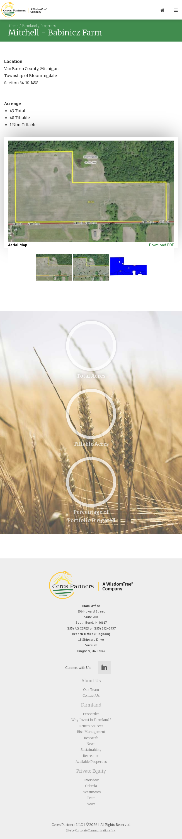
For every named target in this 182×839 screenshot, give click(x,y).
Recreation (91, 756)
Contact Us (91, 695)
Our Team (91, 690)
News (91, 744)
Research (91, 738)
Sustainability (91, 750)
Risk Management (91, 732)
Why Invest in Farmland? (91, 720)
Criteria (91, 786)
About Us (91, 680)
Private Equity (91, 771)
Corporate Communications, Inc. (95, 830)
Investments (91, 792)
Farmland (29, 26)
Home (13, 26)
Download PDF (161, 244)
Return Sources (91, 726)
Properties (48, 26)
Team (91, 798)
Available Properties (91, 762)
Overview (91, 780)
